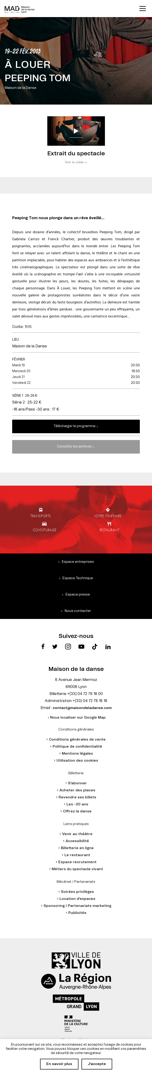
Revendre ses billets (77, 797)
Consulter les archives (74, 446)
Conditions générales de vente (77, 739)
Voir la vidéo (74, 162)
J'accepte (97, 1064)
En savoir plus (59, 1064)
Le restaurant (77, 855)
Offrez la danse (77, 811)
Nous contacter (78, 611)
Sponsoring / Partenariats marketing (77, 906)
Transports (40, 516)
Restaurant (109, 530)
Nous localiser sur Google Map (78, 717)
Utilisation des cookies (77, 760)
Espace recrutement (77, 862)
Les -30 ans (77, 804)
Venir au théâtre (77, 834)
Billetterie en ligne (77, 848)
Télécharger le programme (74, 426)
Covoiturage (44, 530)
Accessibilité (77, 841)
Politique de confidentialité (77, 746)
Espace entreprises (78, 562)
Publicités (77, 913)
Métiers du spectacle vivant (77, 869)
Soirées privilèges (77, 892)
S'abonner (77, 783)
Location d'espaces (77, 899)
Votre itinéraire (108, 516)
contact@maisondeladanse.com (82, 708)
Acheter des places (77, 790)
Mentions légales (77, 753)
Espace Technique (78, 578)
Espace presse (78, 594)
